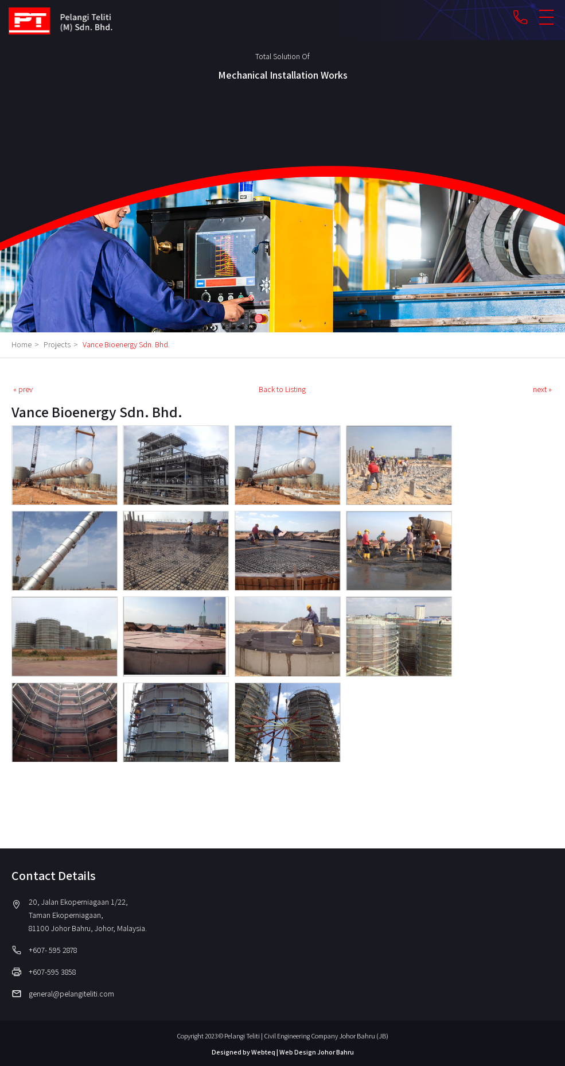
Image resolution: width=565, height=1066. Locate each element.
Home (26, 344)
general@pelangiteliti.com (71, 994)
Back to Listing (282, 389)
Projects (62, 344)
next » (542, 389)
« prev (23, 389)
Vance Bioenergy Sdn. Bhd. (126, 344)
